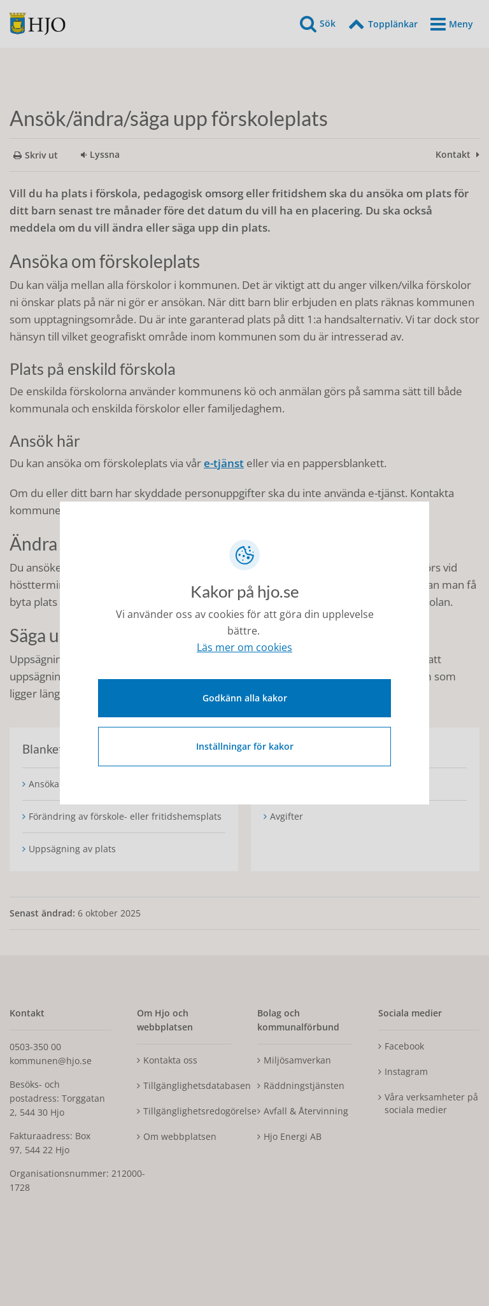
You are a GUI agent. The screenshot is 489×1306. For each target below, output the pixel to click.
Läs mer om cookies (244, 650)
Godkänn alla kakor (244, 696)
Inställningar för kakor (245, 744)
